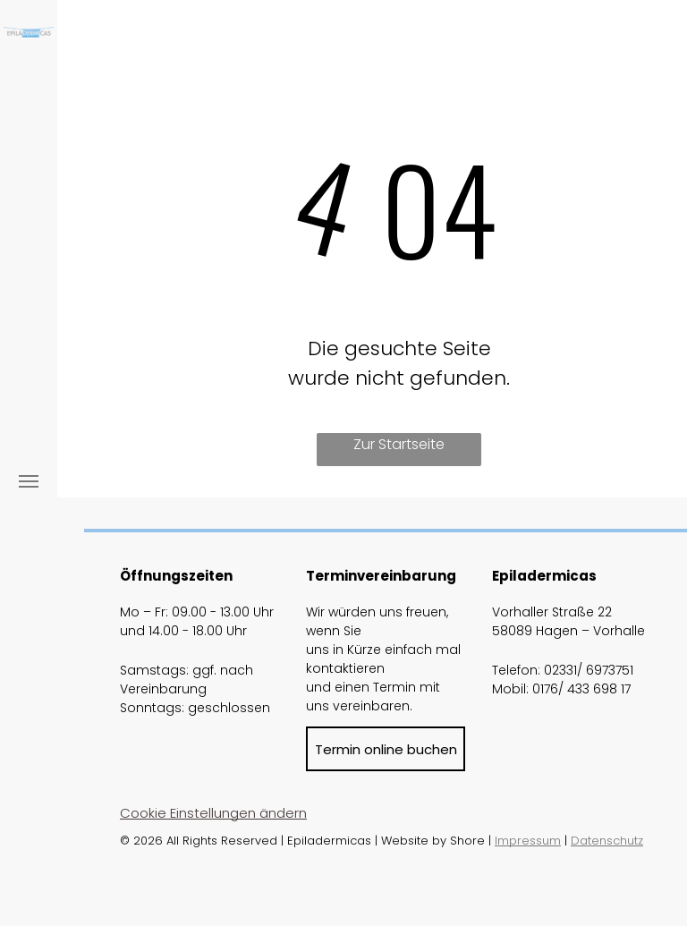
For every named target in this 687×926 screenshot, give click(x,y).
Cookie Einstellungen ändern (213, 812)
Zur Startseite (399, 444)
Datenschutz (607, 840)
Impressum (528, 840)
